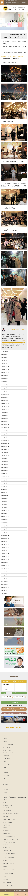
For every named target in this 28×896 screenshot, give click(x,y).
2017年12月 (4, 547)
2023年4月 (4, 464)
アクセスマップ (6, 758)
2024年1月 (4, 437)
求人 (4, 781)
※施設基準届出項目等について (14, 727)
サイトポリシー (6, 789)
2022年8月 (4, 489)
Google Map (15, 702)
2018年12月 (4, 544)
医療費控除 (5, 772)
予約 (4, 778)
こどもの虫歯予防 (8, 873)
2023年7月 (4, 455)
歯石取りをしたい (7, 860)
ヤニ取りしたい (6, 847)
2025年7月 (4, 381)
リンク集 (5, 792)
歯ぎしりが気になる (7, 822)
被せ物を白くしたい (7, 850)
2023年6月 (4, 458)
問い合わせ (5, 784)
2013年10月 (4, 590)
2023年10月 (4, 446)
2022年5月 (4, 498)
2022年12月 (4, 476)
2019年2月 (4, 541)
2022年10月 (4, 483)
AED (4, 770)
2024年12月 (4, 403)
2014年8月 (4, 575)
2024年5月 (4, 424)
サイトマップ (6, 787)
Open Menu (2, 1)
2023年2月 (4, 470)
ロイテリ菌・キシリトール (9, 885)
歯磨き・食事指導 (7, 882)
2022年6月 (4, 495)
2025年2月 (4, 397)
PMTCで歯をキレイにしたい (9, 869)
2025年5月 (4, 388)
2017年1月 (4, 550)
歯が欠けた (5, 827)
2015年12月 (4, 565)
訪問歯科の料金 (6, 833)
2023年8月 (4, 452)
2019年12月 (4, 535)
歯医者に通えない (7, 830)
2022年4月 (4, 501)
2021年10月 (4, 510)
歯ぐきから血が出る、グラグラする (11, 813)
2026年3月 (4, 357)
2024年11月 (4, 406)
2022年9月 (4, 486)
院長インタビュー (7, 747)
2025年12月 (4, 366)
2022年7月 (4, 492)
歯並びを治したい (7, 844)
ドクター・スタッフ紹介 (8, 744)
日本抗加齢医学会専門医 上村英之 (17, 329)
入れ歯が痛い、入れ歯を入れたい (10, 839)
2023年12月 (4, 440)
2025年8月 (4, 378)
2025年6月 (4, 385)
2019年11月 (4, 538)
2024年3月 (4, 431)
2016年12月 (4, 553)
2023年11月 (4, 443)
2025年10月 (4, 372)
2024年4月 (4, 427)
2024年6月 (4, 421)
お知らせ (5, 761)
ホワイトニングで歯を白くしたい (10, 853)
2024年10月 (4, 409)
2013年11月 (4, 587)
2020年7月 (4, 522)
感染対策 (5, 741)
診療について (6, 755)
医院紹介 (5, 738)
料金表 (4, 767)
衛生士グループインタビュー (9, 752)
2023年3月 (4, 467)
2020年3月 (4, 526)
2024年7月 (4, 418)
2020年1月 (4, 532)
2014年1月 (4, 584)
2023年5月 (4, 461)
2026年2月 (4, 360)
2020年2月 (4, 529)
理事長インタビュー (7, 750)
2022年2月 (4, 507)
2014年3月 (4, 578)
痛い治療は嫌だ (6, 808)
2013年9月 (4, 593)
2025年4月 (4, 391)
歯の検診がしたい (7, 866)
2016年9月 (4, 562)
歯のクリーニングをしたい (9, 863)
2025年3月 (4, 394)
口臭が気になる (6, 825)
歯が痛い (5, 802)
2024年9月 (4, 412)
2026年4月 (4, 354)
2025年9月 (4, 375)
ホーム (5, 735)
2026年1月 (4, 363)
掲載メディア (6, 775)
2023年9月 (4, 449)
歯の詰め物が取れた (7, 805)
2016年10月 (4, 559)
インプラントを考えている (9, 836)
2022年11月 (4, 480)
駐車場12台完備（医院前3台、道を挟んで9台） (14, 713)
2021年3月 (4, 513)
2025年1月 (4, 400)
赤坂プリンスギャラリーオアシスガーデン (12, 56)
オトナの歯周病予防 (9, 857)
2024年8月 (4, 415)
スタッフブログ (6, 764)
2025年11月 (4, 369)
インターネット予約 (21, 894)
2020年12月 (4, 516)
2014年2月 (4, 581)
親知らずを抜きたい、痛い (9, 819)
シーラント (5, 879)
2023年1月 (4, 473)
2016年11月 (4, 556)
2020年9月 (4, 519)
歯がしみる (5, 816)
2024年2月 (4, 434)
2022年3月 (4, 504)
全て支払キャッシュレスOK (19, 693)
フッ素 (4, 876)
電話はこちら (7, 894)
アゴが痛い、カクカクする (9, 842)
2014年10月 (4, 572)
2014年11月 (4, 568)
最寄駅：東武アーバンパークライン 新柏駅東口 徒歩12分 (14, 709)
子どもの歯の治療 (7, 810)
